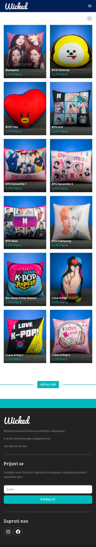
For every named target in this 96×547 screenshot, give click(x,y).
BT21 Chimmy (60, 70)
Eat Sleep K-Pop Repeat (21, 298)
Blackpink (12, 70)
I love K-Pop (59, 298)
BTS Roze (12, 241)
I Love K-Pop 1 (14, 355)
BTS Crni (57, 127)
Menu (89, 6)
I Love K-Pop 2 (61, 355)
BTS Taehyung (61, 241)
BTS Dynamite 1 (16, 184)
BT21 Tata (12, 127)
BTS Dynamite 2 (62, 184)
